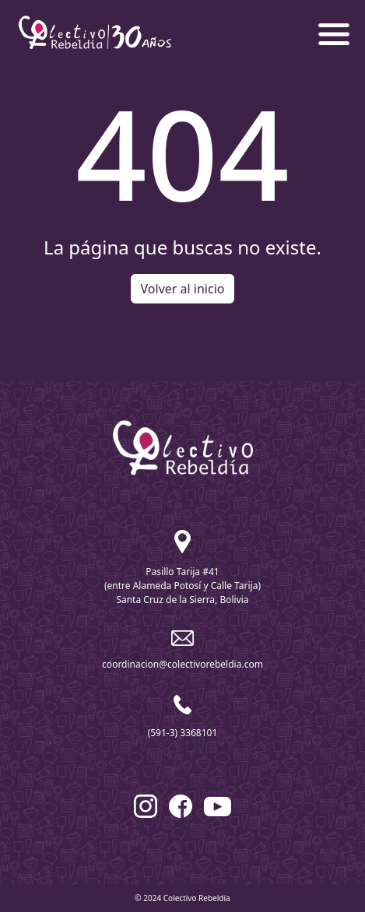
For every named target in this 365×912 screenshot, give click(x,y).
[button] (333, 32)
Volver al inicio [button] (183, 288)
